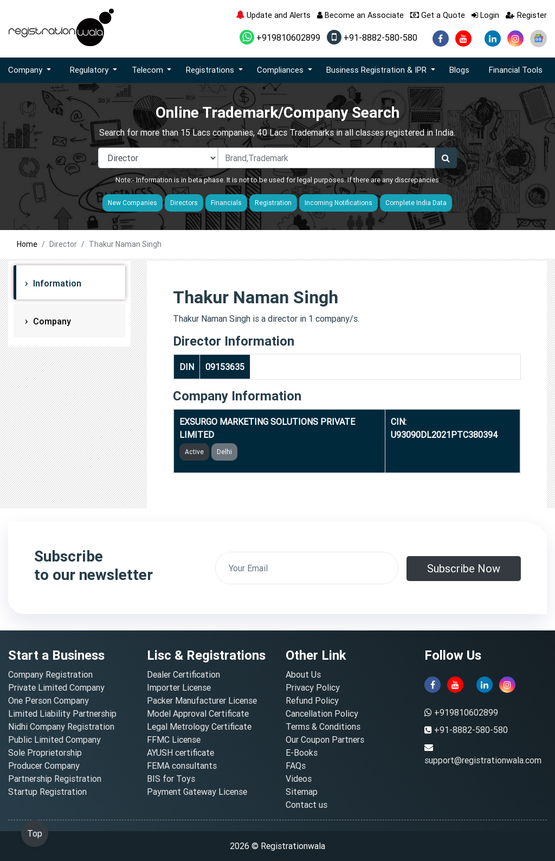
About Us (303, 674)
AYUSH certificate (180, 752)
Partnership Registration (54, 778)
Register (526, 15)
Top (34, 833)
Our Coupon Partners (325, 739)
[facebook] (441, 38)
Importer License (179, 687)
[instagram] (515, 38)
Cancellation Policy (322, 713)
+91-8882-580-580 (372, 37)
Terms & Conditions (323, 726)
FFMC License (174, 739)
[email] (306, 568)
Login (485, 15)
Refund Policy (312, 700)
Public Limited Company (54, 739)
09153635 (224, 366)
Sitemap (302, 791)
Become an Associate (360, 15)
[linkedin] (493, 38)
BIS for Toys (171, 778)
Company (51, 321)
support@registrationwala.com (482, 760)
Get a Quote (437, 15)
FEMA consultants (182, 765)
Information (56, 283)
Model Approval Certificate (198, 713)
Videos (299, 778)
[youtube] (463, 38)
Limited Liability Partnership (62, 713)
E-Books (302, 752)
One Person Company (48, 700)
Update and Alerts (273, 15)
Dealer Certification (183, 674)
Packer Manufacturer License (202, 700)
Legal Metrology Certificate (199, 726)
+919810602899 (280, 37)
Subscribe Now (463, 568)
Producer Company (44, 765)
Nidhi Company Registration (61, 726)
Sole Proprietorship (45, 752)
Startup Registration (47, 791)
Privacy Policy (313, 687)
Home (27, 244)
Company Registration (50, 674)
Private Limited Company (56, 687)
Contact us (306, 804)
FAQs (296, 765)
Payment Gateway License (197, 791)
